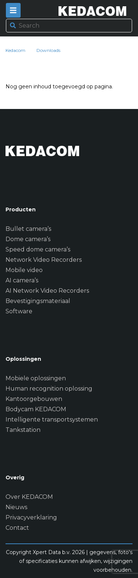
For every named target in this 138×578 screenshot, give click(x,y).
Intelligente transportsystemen (52, 419)
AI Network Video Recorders (47, 290)
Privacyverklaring (31, 517)
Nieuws (16, 507)
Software (19, 311)
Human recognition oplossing (49, 388)
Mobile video (24, 270)
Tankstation (23, 429)
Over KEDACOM (29, 496)
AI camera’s (22, 280)
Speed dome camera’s (38, 249)
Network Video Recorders (44, 259)
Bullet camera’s (28, 228)
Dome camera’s (28, 239)
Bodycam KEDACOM (36, 409)
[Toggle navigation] (13, 10)
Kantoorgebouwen (34, 398)
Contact (17, 527)
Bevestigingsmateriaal (38, 300)
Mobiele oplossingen (36, 378)
